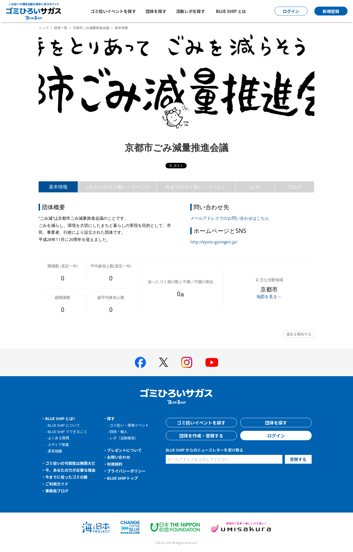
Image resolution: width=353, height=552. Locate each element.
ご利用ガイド (56, 484)
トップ (44, 27)
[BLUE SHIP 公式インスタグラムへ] (186, 362)
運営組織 (55, 450)
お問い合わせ (118, 457)
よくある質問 (58, 437)
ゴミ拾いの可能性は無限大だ (70, 463)
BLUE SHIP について (64, 425)
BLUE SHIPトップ (122, 478)
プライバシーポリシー (126, 471)
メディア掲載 (58, 444)
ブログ (295, 187)
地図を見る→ (268, 296)
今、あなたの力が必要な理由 (70, 470)
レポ (255, 187)
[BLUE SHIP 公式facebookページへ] (140, 362)
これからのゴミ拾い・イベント (117, 187)
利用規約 (114, 464)
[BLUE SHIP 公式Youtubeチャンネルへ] (211, 362)
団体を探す (156, 11)
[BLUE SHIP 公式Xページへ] (163, 362)
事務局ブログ (56, 490)
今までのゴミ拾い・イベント (195, 187)
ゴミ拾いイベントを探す (113, 11)
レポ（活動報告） (123, 437)
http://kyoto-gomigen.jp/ (213, 242)
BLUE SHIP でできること (67, 431)
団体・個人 (118, 431)
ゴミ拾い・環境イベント (129, 425)
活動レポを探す (190, 11)
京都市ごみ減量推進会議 (91, 27)
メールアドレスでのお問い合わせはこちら (229, 218)
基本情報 (58, 187)
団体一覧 (60, 27)
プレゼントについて (124, 450)
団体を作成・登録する (201, 435)
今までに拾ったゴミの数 (66, 477)
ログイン (276, 435)
